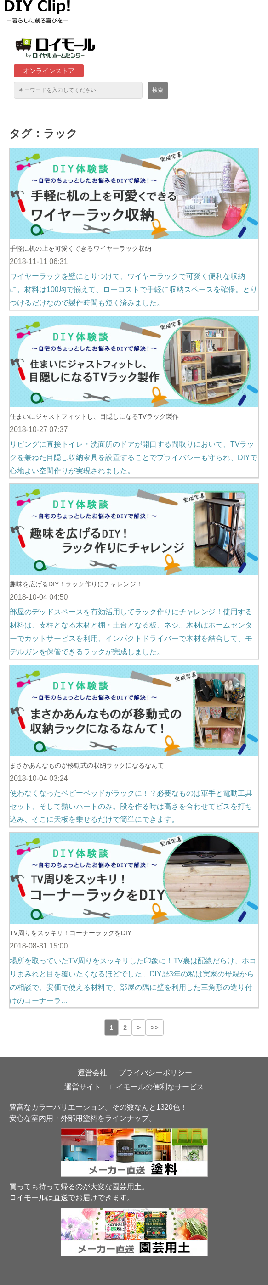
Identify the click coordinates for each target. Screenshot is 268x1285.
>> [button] (154, 1027)
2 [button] (125, 1027)
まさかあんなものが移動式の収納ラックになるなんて (87, 765)
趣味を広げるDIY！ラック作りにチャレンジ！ (76, 584)
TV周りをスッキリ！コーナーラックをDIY (70, 933)
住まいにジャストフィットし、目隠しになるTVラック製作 (94, 416)
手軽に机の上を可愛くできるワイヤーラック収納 (80, 248)
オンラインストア (48, 70)
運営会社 (92, 1073)
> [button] (139, 1027)
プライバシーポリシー (155, 1073)
